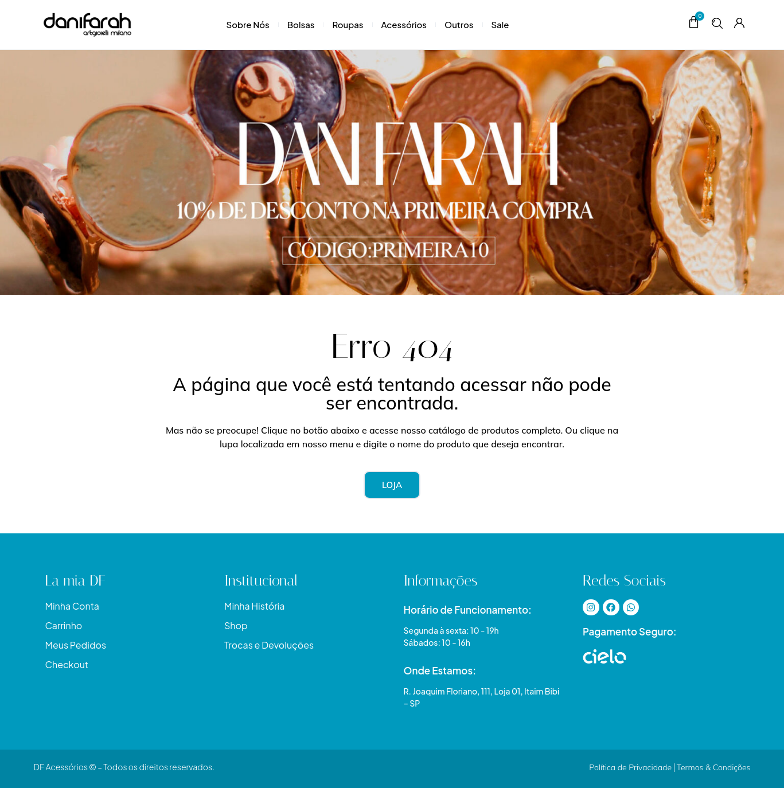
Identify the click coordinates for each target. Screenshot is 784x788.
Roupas (347, 24)
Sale (500, 24)
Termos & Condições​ (714, 767)
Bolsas (301, 24)
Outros (459, 24)
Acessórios (404, 24)
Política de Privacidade (630, 767)
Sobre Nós (248, 24)
